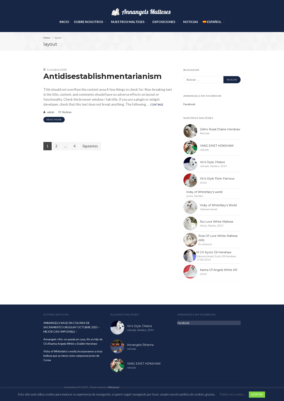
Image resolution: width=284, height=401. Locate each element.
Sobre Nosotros (88, 22)
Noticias (190, 22)
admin (50, 112)
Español (212, 22)
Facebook (189, 104)
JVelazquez (113, 387)
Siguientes (90, 146)
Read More (54, 119)
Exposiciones (163, 22)
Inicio (64, 22)
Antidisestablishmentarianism (102, 76)
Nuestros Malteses (128, 22)
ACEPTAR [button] (257, 394)
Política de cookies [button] (232, 394)
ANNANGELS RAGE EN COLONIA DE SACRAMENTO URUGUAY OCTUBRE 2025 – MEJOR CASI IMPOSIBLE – (71, 327)
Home (46, 37)
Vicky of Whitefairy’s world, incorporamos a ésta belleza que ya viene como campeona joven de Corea (72, 356)
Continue (156, 104)
